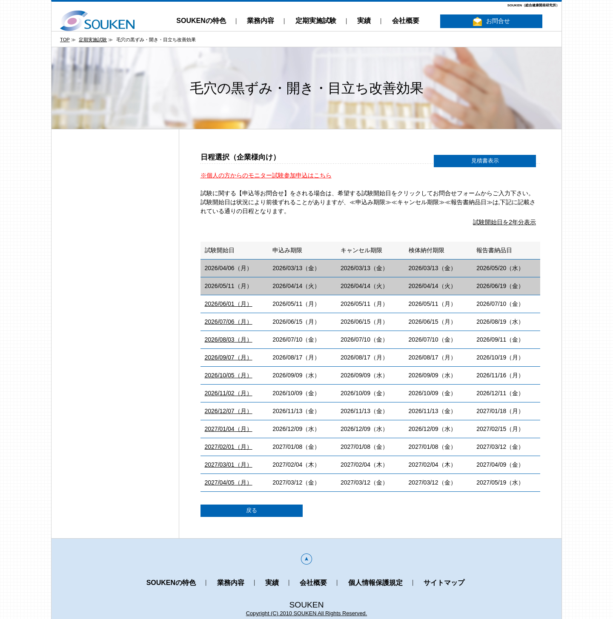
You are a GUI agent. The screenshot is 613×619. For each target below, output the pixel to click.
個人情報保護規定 (375, 582)
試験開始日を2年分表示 (504, 222)
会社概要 (405, 20)
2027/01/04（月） (228, 428)
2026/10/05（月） (228, 375)
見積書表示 (485, 161)
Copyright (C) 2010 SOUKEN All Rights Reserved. (306, 613)
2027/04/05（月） (228, 482)
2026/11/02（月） (228, 393)
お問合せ (491, 21)
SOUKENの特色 (201, 20)
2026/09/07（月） (228, 357)
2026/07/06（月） (228, 321)
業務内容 (260, 20)
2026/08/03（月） (228, 339)
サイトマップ (444, 582)
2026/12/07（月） (228, 411)
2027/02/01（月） (228, 446)
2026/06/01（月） (228, 303)
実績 (364, 20)
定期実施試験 (315, 20)
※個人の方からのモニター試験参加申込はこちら (266, 175)
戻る (251, 510)
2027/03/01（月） (228, 464)
